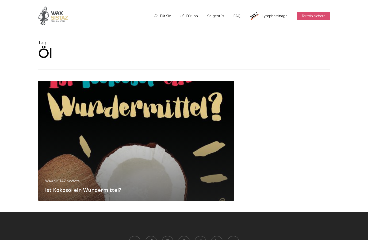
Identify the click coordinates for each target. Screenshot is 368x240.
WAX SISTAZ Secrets (62, 181)
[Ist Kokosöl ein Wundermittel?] (136, 141)
